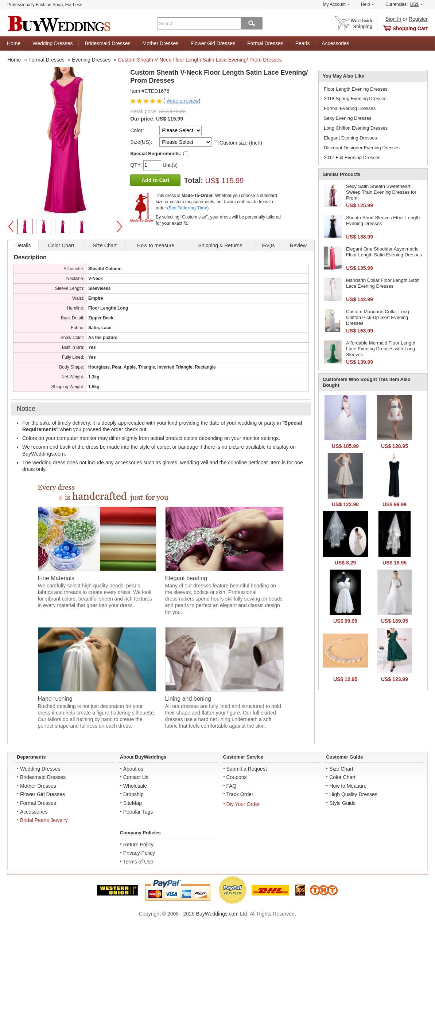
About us (133, 769)
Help (367, 4)
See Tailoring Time (188, 207)
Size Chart (341, 769)
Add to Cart (155, 180)
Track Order (239, 794)
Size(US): (141, 142)
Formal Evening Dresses (350, 108)
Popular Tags (138, 812)
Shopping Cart (410, 28)
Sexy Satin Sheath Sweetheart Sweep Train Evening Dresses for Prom (381, 192)
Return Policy (138, 844)
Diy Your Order (243, 804)
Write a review (183, 101)
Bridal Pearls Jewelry (44, 820)
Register (418, 19)
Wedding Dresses (52, 43)
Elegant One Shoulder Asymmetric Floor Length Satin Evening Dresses (384, 251)
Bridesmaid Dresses (107, 43)
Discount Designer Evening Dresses (362, 147)
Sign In (393, 19)
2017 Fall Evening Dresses (352, 157)
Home (13, 43)
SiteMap (132, 803)
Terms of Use (138, 862)
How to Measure (347, 786)
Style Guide (342, 803)
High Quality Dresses (353, 794)
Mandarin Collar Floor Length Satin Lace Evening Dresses (383, 283)
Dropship (133, 794)
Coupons (236, 777)
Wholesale (135, 786)
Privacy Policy (139, 853)
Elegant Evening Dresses (350, 138)
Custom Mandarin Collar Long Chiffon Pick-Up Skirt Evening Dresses (377, 317)
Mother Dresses (161, 43)
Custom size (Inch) (241, 143)
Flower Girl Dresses (212, 43)
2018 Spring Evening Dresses (355, 98)
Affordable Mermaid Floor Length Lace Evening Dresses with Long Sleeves (380, 348)
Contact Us (135, 777)
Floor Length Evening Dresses (356, 89)
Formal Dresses (265, 43)
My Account (336, 4)
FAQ (231, 786)
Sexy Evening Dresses (348, 118)
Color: (137, 130)
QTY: (136, 165)
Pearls (302, 43)
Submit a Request (246, 769)
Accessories (335, 43)
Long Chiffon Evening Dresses (356, 128)
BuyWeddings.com (217, 914)
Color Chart (342, 777)
